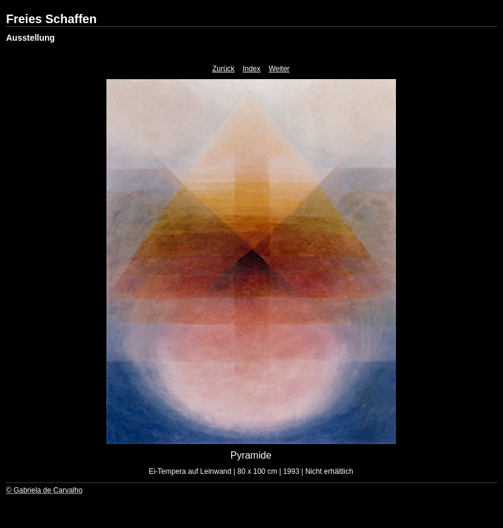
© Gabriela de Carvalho (44, 490)
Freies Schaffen (51, 19)
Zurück (223, 68)
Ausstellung (30, 38)
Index (251, 68)
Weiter (279, 68)
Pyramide (251, 455)
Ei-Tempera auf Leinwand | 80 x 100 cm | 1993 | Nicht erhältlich (250, 471)
